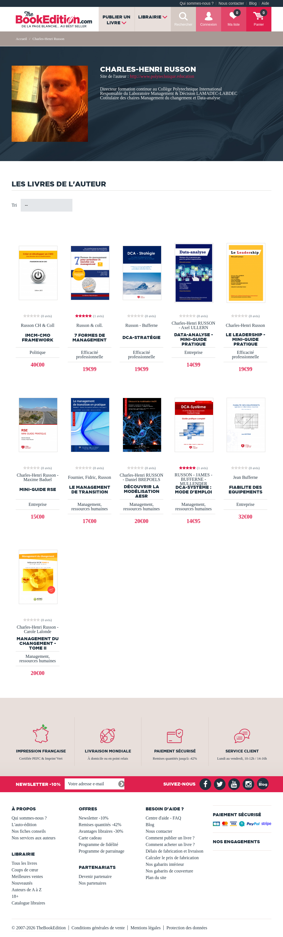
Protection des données (186, 927)
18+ (15, 896)
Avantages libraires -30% (101, 831)
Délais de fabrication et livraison (174, 851)
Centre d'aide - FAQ (163, 818)
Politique (38, 352)
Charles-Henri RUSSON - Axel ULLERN (193, 325)
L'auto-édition (24, 824)
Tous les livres (24, 863)
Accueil (21, 39)
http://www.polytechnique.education (162, 76)
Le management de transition (89, 489)
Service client (242, 751)
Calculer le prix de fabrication (172, 857)
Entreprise (193, 352)
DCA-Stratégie (141, 337)
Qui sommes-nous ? (197, 3)
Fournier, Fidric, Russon (89, 477)
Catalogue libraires (28, 903)
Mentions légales (145, 927)
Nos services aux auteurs (34, 837)
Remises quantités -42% (100, 824)
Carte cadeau (90, 837)
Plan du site (156, 877)
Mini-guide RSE (37, 489)
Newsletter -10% (94, 818)
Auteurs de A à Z (26, 889)
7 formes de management (89, 337)
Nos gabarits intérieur (165, 864)
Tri (14, 205)
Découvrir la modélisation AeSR (141, 491)
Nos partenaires (92, 883)
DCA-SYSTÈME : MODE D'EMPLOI (193, 489)
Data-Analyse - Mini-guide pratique (193, 339)
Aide (265, 3)
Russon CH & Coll (37, 325)
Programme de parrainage (101, 851)
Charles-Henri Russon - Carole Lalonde (37, 629)
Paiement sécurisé (175, 751)
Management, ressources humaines (89, 506)
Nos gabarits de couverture (169, 871)
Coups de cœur (25, 869)
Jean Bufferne (245, 477)
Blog (252, 3)
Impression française (41, 751)
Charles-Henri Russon (245, 325)
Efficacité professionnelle (89, 354)
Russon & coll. (89, 325)
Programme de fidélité (98, 844)
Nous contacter (231, 3)
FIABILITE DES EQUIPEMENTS (245, 489)
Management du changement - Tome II (38, 643)
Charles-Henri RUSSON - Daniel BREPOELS (141, 477)
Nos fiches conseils (29, 831)
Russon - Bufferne (141, 325)
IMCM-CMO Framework (37, 337)
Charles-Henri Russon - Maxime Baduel (37, 477)
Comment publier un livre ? (170, 837)
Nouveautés (22, 883)
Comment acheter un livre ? (170, 844)
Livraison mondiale (108, 751)
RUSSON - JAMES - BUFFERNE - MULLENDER (193, 479)
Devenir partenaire (95, 876)
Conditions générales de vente (98, 927)
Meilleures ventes (27, 876)
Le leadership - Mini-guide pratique (245, 339)
